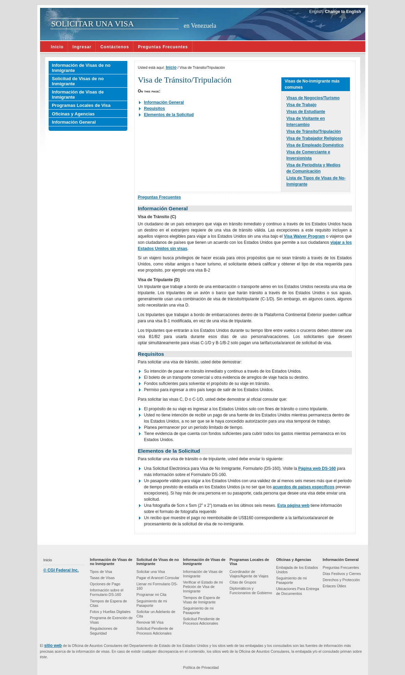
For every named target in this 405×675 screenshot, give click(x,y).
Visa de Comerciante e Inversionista (308, 155)
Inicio (57, 47)
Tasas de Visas (102, 578)
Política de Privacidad (201, 667)
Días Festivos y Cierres (342, 574)
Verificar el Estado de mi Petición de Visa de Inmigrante (203, 586)
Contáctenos (114, 47)
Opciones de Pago (105, 584)
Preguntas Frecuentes (163, 47)
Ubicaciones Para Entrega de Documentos (297, 591)
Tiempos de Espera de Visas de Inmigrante (201, 600)
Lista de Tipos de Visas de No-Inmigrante (316, 181)
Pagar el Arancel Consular (158, 578)
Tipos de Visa (101, 572)
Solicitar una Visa (151, 572)
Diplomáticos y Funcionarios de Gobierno (251, 590)
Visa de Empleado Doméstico (315, 145)
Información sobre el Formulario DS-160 (107, 592)
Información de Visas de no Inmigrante (81, 68)
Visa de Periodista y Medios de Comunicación (314, 168)
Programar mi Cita (152, 594)
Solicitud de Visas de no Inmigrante (78, 81)
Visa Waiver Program (304, 236)
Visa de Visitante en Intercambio (306, 121)
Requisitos (154, 108)
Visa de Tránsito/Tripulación (314, 131)
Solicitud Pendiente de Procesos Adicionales (155, 630)
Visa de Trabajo (302, 104)
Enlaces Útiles (334, 586)
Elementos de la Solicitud (169, 114)
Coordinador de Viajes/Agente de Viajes (249, 574)
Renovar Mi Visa (150, 622)
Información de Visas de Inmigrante (78, 94)
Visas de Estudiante (306, 111)
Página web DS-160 (317, 468)
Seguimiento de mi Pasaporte (152, 603)
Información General (74, 122)
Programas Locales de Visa (81, 105)
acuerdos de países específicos (303, 487)
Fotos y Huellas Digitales (110, 612)
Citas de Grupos (243, 582)
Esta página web (293, 505)
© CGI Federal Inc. (61, 570)
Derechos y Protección (341, 580)
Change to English (342, 11)
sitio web (53, 645)
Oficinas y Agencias (73, 113)
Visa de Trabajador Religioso (315, 138)
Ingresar (82, 47)
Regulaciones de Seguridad (103, 630)
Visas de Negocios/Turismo (313, 98)
